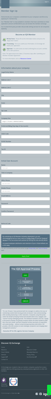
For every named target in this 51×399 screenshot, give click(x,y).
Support (3, 357)
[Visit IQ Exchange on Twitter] (40, 394)
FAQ (28, 347)
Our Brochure (31, 357)
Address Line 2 (6, 87)
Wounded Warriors (32, 352)
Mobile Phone (5, 188)
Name (3, 165)
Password (4, 203)
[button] (25, 121)
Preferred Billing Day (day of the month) (14, 126)
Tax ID (3, 149)
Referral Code (5, 223)
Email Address (6, 196)
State (3, 103)
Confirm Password (7, 211)
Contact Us (4, 359)
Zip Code (4, 111)
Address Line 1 (6, 80)
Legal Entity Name (7, 72)
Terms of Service (42, 248)
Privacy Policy (31, 238)
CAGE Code (5, 134)
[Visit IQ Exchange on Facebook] (37, 394)
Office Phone (5, 180)
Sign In (47, 1)
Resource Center (25, 58)
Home (3, 347)
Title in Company (6, 173)
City (2, 95)
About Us (4, 350)
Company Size (6, 118)
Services (3, 355)
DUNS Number (6, 141)
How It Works (5, 352)
